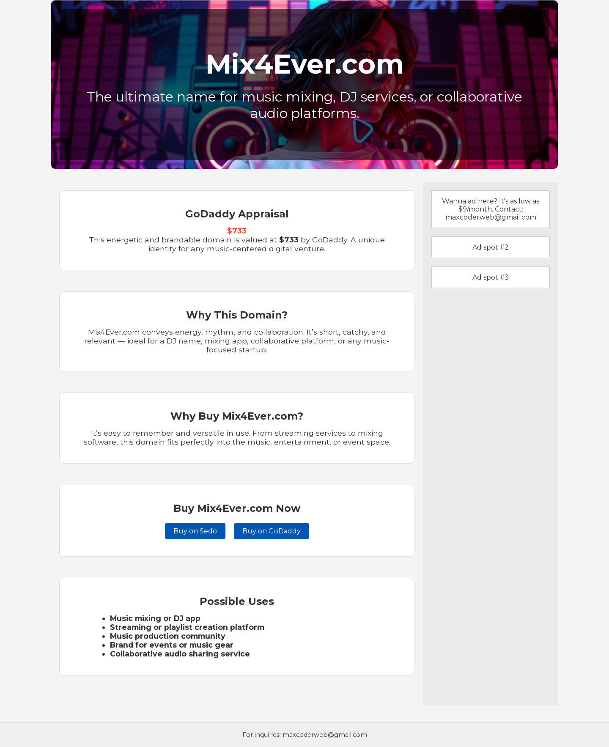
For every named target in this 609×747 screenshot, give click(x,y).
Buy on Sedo (195, 531)
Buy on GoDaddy (271, 531)
